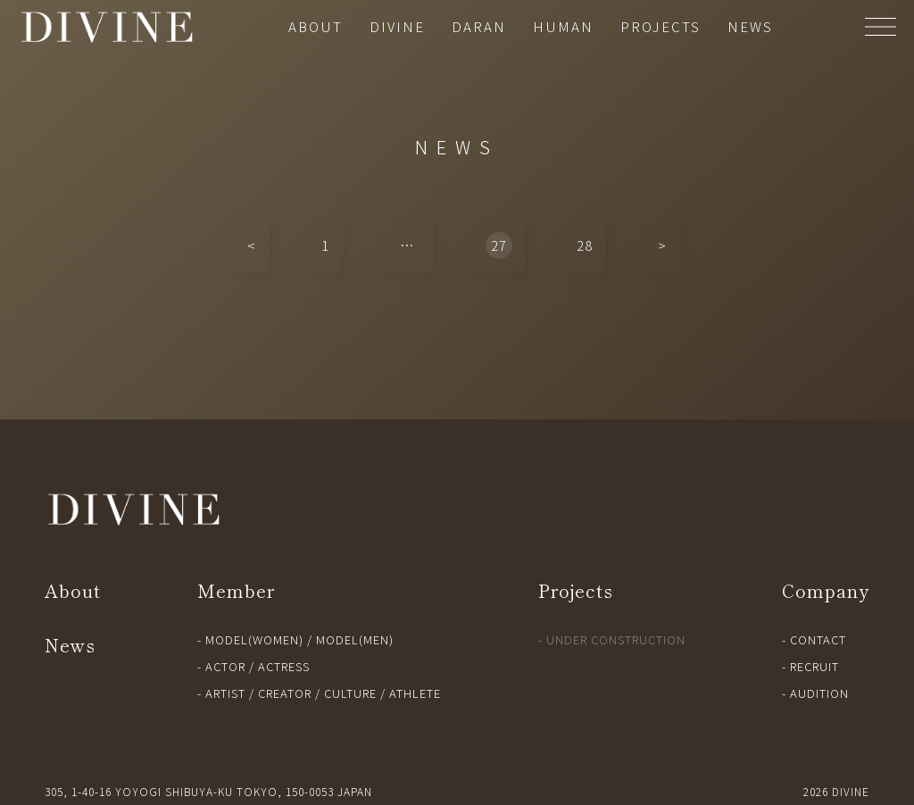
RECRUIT (814, 666)
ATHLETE (415, 693)
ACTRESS (284, 666)
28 (585, 245)
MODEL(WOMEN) (254, 639)
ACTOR (225, 666)
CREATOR (285, 693)
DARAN (479, 26)
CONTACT (818, 639)
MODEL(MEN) (355, 639)
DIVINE (397, 26)
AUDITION (819, 693)
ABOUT (315, 26)
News (70, 645)
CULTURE (350, 693)
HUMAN (563, 26)
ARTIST (225, 693)
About (73, 590)
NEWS (750, 26)
